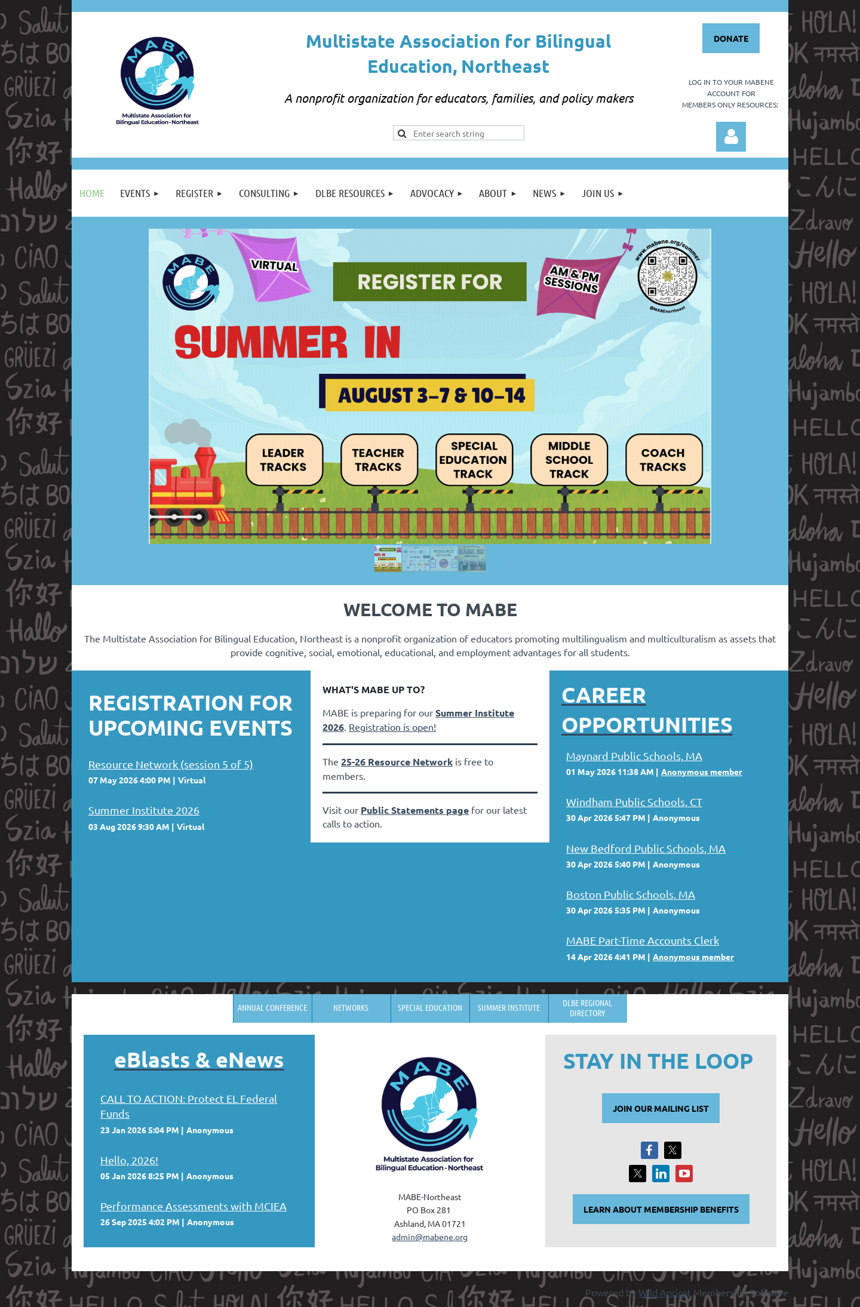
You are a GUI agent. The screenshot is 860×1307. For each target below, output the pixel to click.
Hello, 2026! (129, 1160)
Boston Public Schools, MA (630, 894)
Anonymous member (701, 771)
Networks (350, 1007)
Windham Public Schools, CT (634, 801)
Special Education (430, 1007)
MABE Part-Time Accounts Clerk (642, 940)
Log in (731, 137)
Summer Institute (509, 1007)
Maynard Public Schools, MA (634, 755)
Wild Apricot (664, 1292)
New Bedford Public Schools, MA (646, 848)
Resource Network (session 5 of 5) (170, 764)
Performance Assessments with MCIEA (193, 1206)
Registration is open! (392, 727)
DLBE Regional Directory (587, 1007)
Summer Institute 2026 (143, 810)
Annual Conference (272, 1007)
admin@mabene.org (430, 1236)
